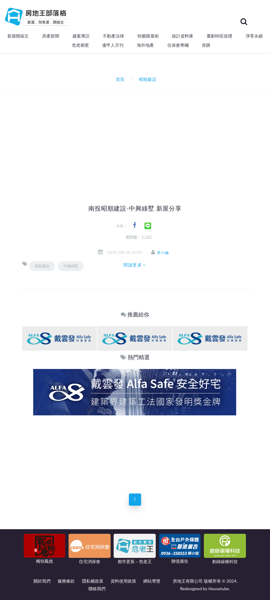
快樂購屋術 (148, 36)
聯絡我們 (96, 588)
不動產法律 (113, 36)
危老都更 (80, 45)
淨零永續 (254, 36)
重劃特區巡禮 (219, 36)
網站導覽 (151, 581)
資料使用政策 (123, 581)
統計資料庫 (182, 36)
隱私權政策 (92, 581)
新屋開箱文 (18, 36)
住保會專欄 (178, 45)
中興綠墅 (70, 266)
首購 (206, 45)
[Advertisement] (146, 136)
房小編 (163, 252)
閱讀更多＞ (135, 265)
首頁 (119, 79)
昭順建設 (42, 266)
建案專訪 (81, 36)
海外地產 (145, 45)
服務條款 (66, 581)
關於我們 (42, 581)
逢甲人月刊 (112, 45)
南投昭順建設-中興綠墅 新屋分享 (135, 208)
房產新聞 (50, 36)
